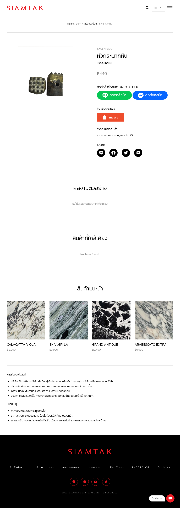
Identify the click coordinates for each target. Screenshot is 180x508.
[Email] (101, 153)
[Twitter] (126, 153)
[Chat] (170, 498)
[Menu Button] (169, 7)
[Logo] (25, 7)
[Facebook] (113, 153)
